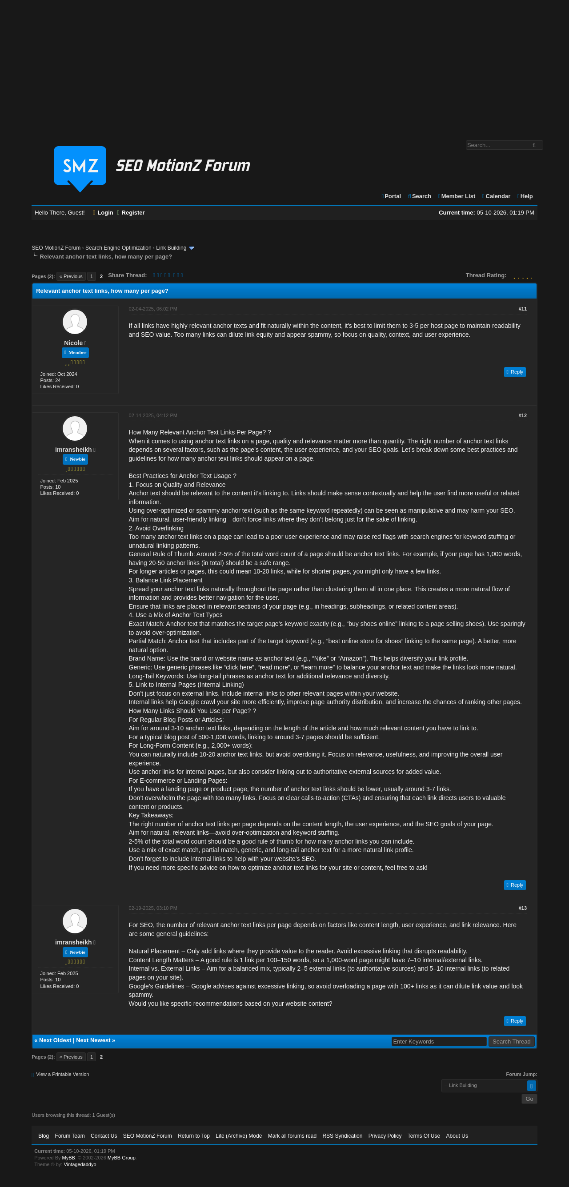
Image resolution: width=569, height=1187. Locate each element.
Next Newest (93, 1040)
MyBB (68, 1157)
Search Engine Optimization (118, 248)
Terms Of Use (424, 1136)
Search (419, 196)
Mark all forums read (292, 1136)
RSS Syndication (342, 1136)
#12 (523, 415)
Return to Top (194, 1136)
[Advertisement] (284, 66)
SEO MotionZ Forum (56, 248)
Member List (456, 196)
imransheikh (73, 449)
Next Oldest (55, 1040)
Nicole (73, 343)
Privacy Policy (385, 1136)
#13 (523, 908)
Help (525, 196)
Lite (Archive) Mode (239, 1136)
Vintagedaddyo (80, 1164)
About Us (457, 1136)
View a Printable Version (62, 1074)
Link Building (171, 248)
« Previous (71, 276)
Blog (43, 1136)
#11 (523, 308)
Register (130, 212)
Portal (391, 196)
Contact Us (104, 1136)
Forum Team (70, 1136)
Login (103, 212)
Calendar (495, 196)
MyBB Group (122, 1157)
